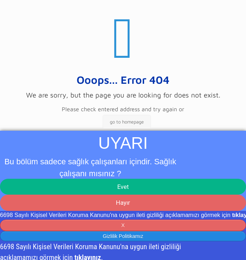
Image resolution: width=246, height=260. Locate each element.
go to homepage (127, 122)
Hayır (123, 202)
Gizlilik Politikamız (123, 236)
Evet (123, 186)
